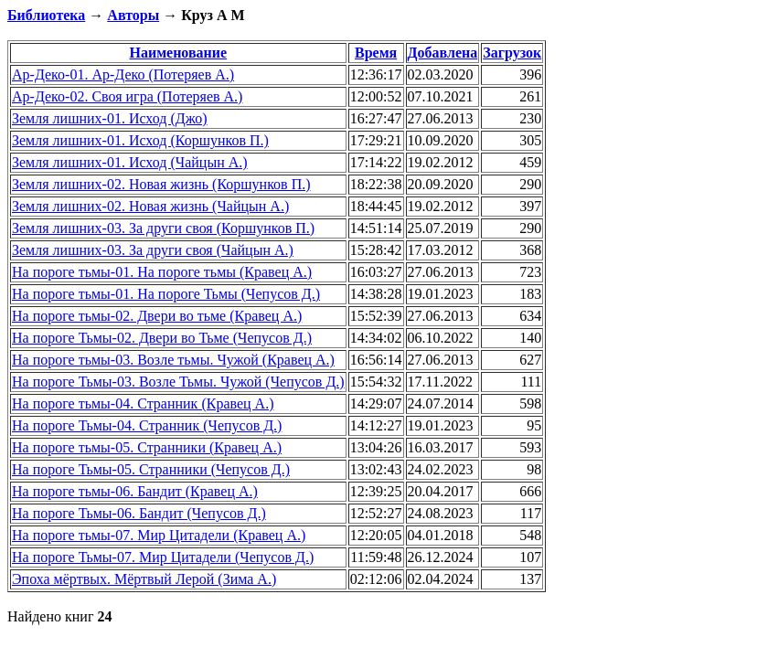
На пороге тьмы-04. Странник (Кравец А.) (142, 403)
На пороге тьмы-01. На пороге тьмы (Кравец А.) (162, 272)
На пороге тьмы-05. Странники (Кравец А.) (147, 447)
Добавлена (443, 52)
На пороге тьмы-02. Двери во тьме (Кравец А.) (157, 316)
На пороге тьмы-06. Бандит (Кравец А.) (135, 491)
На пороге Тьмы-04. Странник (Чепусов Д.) (147, 425)
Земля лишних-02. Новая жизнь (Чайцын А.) (150, 206)
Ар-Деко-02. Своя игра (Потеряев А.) (127, 96)
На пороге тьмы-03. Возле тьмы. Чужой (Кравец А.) (173, 359)
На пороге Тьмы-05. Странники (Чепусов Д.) (151, 469)
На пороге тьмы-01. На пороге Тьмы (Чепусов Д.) (166, 294)
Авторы (133, 15)
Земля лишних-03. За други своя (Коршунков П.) (163, 228)
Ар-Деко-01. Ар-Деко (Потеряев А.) (123, 74)
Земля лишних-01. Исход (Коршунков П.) (140, 140)
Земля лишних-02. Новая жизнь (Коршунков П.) (161, 184)
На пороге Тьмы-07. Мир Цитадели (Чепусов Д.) (163, 557)
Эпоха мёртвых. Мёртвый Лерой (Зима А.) (144, 579)
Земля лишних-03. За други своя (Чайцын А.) (152, 250)
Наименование (178, 52)
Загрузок (512, 52)
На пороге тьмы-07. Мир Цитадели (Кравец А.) (158, 535)
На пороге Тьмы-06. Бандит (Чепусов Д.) (139, 513)
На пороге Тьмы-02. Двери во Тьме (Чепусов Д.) (162, 337)
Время (376, 52)
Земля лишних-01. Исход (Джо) (110, 118)
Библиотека (46, 15)
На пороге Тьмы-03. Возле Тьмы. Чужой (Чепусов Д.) (178, 381)
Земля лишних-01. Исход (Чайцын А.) (130, 162)
